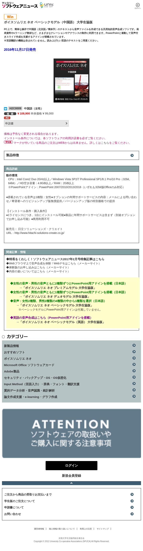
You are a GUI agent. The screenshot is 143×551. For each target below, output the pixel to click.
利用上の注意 (86, 529)
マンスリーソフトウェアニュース (20, 5)
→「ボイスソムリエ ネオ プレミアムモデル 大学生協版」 (57, 287)
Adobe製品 (11, 371)
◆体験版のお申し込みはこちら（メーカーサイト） (38, 267)
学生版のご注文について (19, 501)
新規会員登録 (71, 475)
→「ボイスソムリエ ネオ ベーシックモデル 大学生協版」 (54, 305)
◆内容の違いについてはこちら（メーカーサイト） (38, 271)
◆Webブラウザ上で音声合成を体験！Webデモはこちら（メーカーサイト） (53, 263)
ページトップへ (71, 483)
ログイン (138, 6)
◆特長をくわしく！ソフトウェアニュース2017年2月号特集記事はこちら (55, 259)
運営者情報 (39, 529)
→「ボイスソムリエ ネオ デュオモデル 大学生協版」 (54, 296)
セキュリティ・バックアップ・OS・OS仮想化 (35, 377)
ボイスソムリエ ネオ (18, 358)
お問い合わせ (12, 514)
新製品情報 (11, 346)
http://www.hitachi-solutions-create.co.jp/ (39, 232)
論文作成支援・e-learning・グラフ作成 (30, 397)
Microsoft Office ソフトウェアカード (29, 365)
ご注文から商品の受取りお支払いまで (28, 494)
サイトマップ (103, 529)
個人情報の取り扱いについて (62, 529)
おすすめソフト (14, 352)
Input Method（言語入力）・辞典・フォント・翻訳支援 (41, 384)
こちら (105, 142)
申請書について (14, 507)
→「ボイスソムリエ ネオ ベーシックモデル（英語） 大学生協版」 (60, 322)
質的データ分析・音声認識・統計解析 (29, 390)
